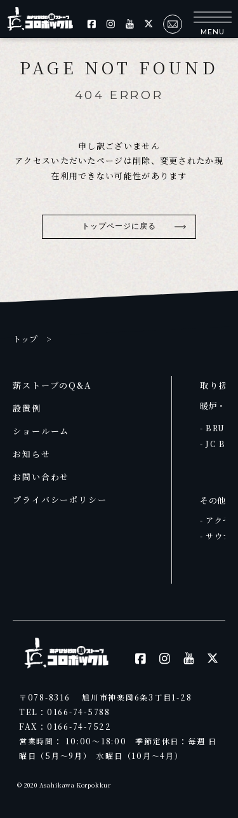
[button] (213, 23)
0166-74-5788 (78, 711)
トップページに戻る (119, 226)
